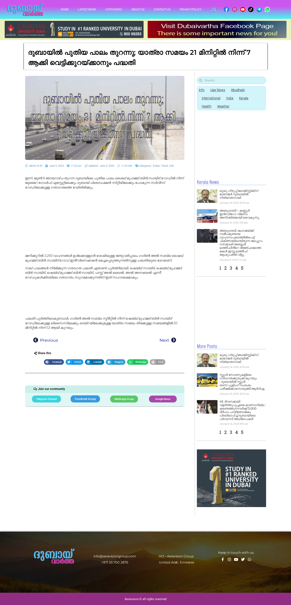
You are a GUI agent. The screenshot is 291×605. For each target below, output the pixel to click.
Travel (164, 165)
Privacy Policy (190, 9)
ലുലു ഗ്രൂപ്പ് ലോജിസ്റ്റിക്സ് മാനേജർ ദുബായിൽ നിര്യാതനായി (239, 194)
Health (207, 106)
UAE (171, 165)
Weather (224, 106)
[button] (215, 10)
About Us (137, 9)
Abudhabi (238, 90)
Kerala (244, 98)
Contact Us (162, 9)
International (211, 98)
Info (202, 90)
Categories (113, 9)
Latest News (87, 9)
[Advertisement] (104, 221)
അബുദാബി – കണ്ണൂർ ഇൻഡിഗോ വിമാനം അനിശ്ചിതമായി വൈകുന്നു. (240, 214)
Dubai (156, 165)
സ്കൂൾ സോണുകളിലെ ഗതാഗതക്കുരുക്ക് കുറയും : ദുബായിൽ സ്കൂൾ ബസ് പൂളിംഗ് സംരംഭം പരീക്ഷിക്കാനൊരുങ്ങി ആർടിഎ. (242, 381)
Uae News (218, 90)
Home (65, 9)
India (230, 98)
